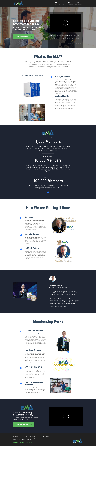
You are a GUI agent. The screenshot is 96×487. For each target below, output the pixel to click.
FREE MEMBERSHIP (24, 36)
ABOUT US (61, 3)
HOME (56, 3)
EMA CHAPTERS (69, 3)
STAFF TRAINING (78, 3)
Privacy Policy (28, 442)
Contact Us (21, 442)
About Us (15, 442)
